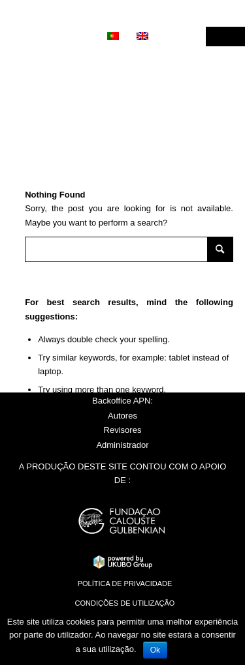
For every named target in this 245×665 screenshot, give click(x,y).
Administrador (122, 445)
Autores (122, 416)
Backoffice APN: (122, 401)
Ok (155, 650)
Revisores (123, 430)
